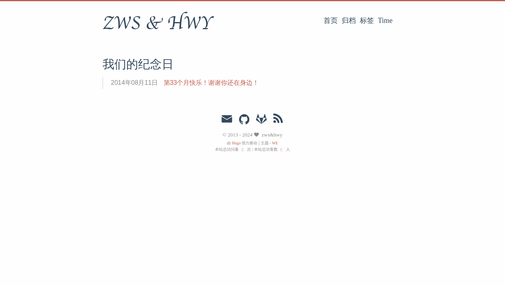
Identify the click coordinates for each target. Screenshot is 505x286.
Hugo (236, 143)
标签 (367, 20)
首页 (331, 20)
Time (385, 20)
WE (275, 143)
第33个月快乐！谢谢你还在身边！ (211, 82)
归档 (349, 20)
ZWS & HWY (158, 23)
